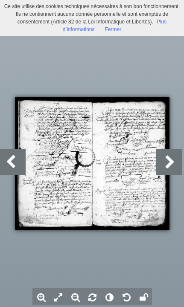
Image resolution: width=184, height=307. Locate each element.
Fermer (113, 29)
